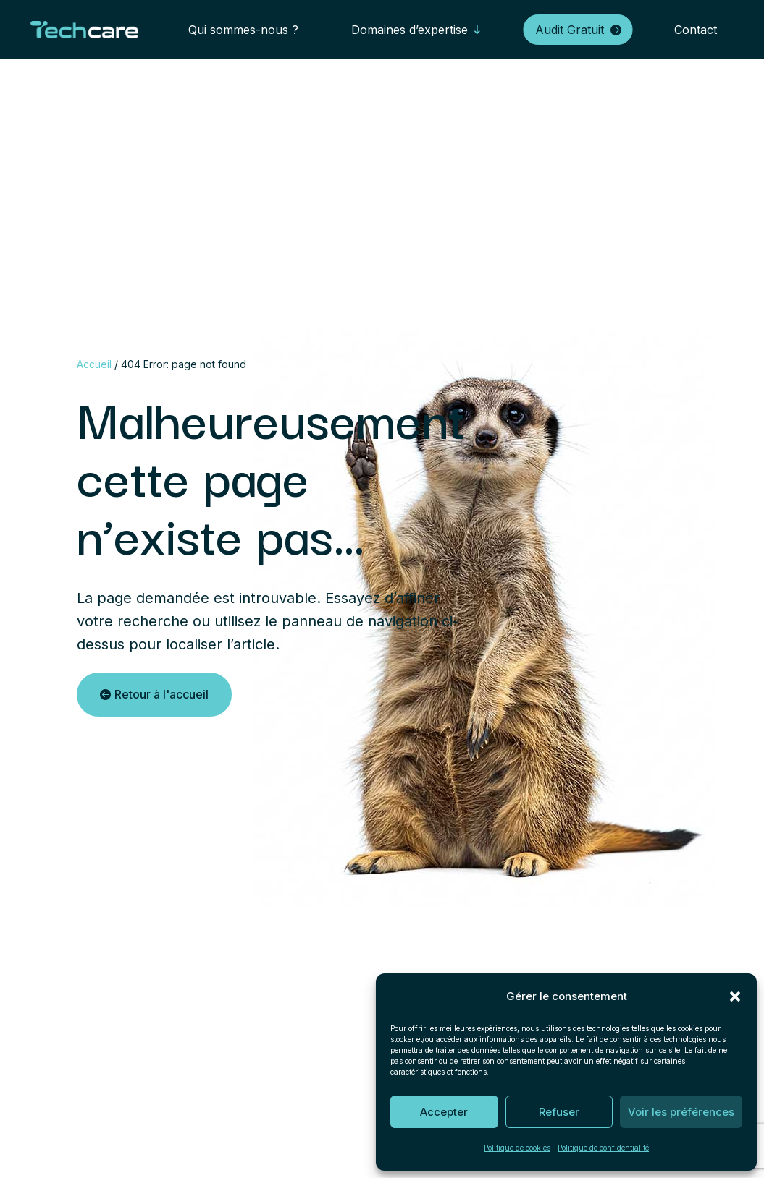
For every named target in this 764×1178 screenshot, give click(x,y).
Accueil (94, 364)
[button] (735, 996)
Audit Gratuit (569, 29)
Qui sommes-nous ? (243, 29)
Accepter (444, 1112)
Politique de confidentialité (603, 1147)
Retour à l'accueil (161, 694)
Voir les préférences (681, 1112)
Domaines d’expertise (409, 29)
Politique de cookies (517, 1147)
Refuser (559, 1112)
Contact (695, 29)
